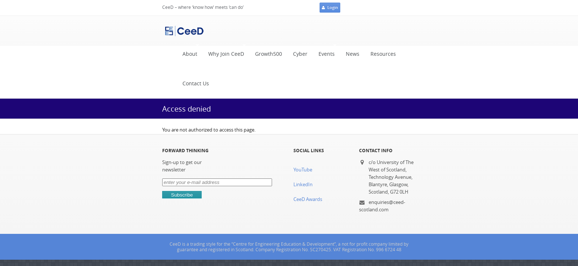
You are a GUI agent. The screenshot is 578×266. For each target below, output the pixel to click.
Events (309, 29)
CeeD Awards (307, 146)
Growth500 (253, 30)
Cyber (285, 30)
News (337, 30)
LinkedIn (302, 132)
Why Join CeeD (209, 29)
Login (465, 8)
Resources (368, 30)
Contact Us (405, 30)
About (173, 29)
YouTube (302, 117)
